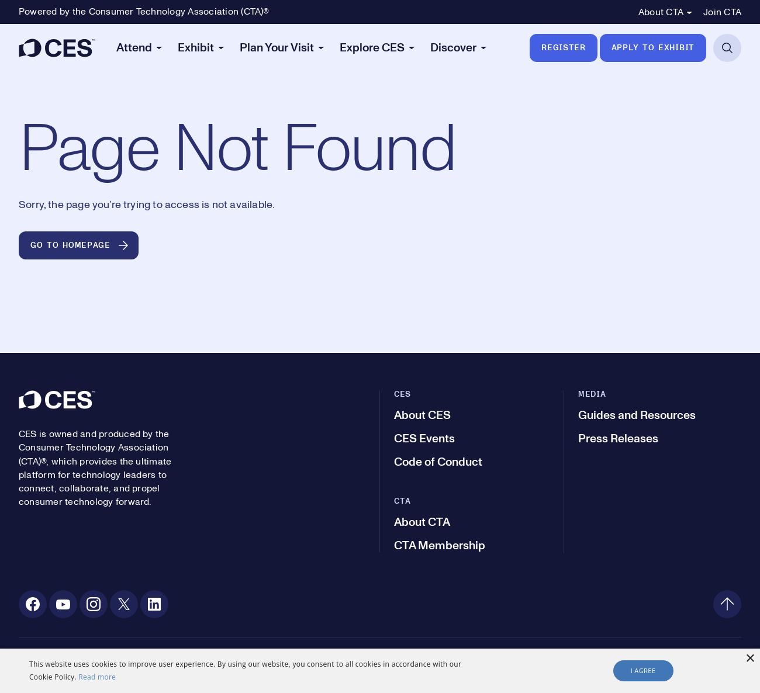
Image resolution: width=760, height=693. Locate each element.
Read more (97, 677)
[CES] (57, 48)
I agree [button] (643, 670)
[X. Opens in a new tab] (124, 604)
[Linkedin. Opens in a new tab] (154, 604)
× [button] (749, 658)
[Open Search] (727, 48)
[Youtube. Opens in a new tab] (63, 604)
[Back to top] (727, 604)
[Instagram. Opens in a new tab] (94, 604)
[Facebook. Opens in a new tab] (33, 604)
